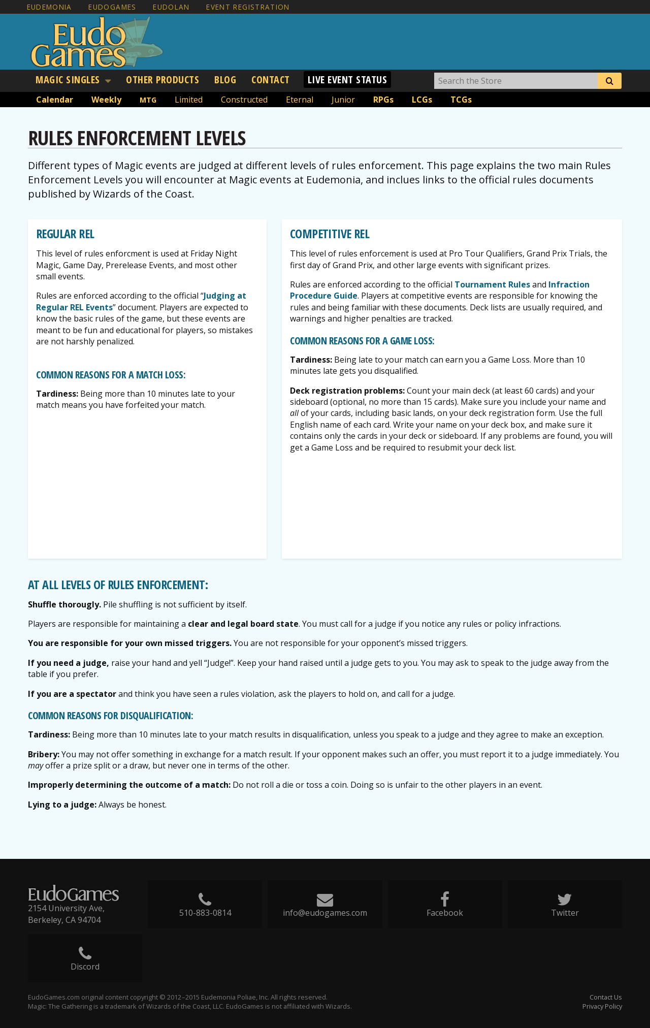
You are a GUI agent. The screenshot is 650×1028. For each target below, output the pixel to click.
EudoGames (112, 7)
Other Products (162, 79)
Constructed (244, 99)
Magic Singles (68, 79)
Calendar (54, 99)
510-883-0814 (205, 909)
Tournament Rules (492, 284)
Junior (343, 99)
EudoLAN (171, 7)
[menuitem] (73, 80)
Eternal (299, 99)
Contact (270, 79)
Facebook (445, 909)
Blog (225, 79)
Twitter (565, 909)
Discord (85, 963)
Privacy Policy (602, 1006)
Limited (189, 99)
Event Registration (247, 7)
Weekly (106, 99)
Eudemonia (49, 7)
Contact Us (606, 997)
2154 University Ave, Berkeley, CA (66, 914)
